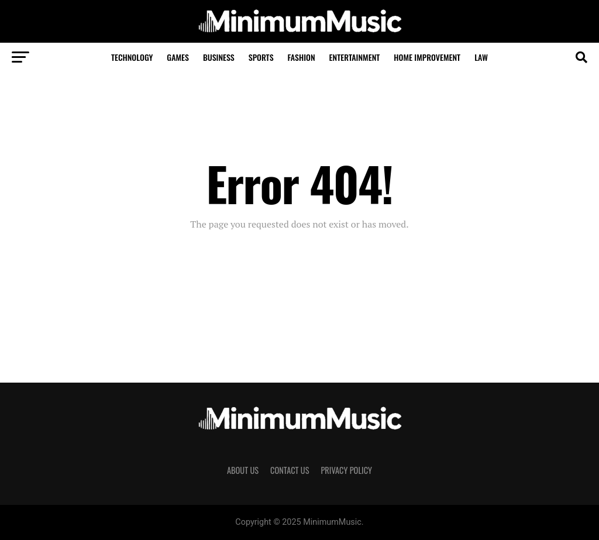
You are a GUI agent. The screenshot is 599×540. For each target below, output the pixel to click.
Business (219, 57)
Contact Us (289, 470)
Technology (132, 57)
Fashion (301, 57)
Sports (261, 57)
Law (481, 57)
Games (178, 57)
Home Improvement (427, 57)
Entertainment (354, 57)
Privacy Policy (346, 470)
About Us (243, 470)
